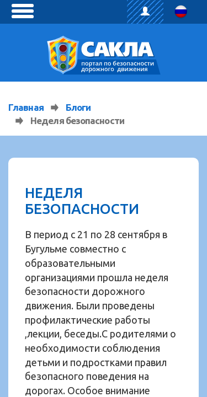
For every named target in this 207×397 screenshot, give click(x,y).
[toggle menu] (22, 11)
